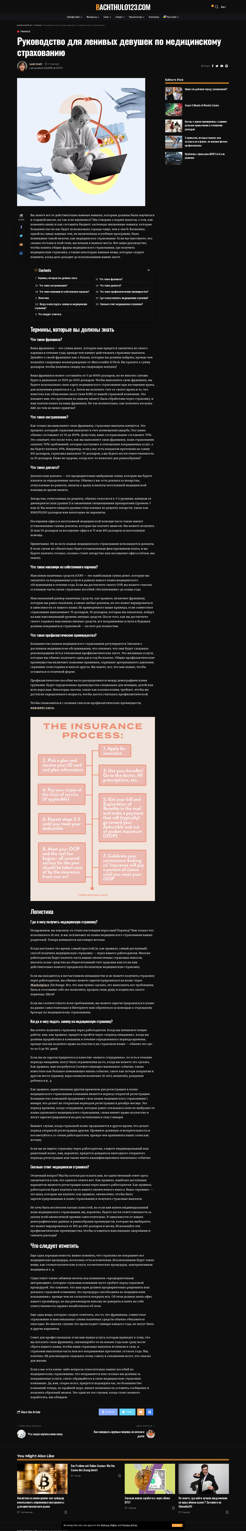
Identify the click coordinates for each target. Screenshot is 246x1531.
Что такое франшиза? (111, 279)
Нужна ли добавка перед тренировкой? (206, 89)
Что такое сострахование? (53, 285)
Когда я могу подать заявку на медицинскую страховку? (61, 306)
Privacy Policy (109, 1525)
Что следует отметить (50, 314)
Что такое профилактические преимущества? (124, 291)
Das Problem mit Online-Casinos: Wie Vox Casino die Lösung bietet (93, 1468)
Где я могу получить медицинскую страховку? (124, 298)
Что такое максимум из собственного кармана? (64, 291)
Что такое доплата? (110, 285)
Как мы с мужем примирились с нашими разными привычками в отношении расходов (206, 125)
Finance (25, 31)
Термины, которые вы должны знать (57, 278)
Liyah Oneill (35, 64)
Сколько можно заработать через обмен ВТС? (147, 1500)
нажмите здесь (42, 707)
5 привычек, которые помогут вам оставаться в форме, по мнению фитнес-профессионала (206, 141)
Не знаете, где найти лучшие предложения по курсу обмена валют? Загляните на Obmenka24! (203, 1502)
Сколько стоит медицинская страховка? (121, 304)
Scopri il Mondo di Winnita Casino (202, 105)
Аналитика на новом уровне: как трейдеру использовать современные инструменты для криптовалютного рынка (40, 1502)
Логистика (43, 298)
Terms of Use (129, 1525)
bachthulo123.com (123, 7)
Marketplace (39, 985)
